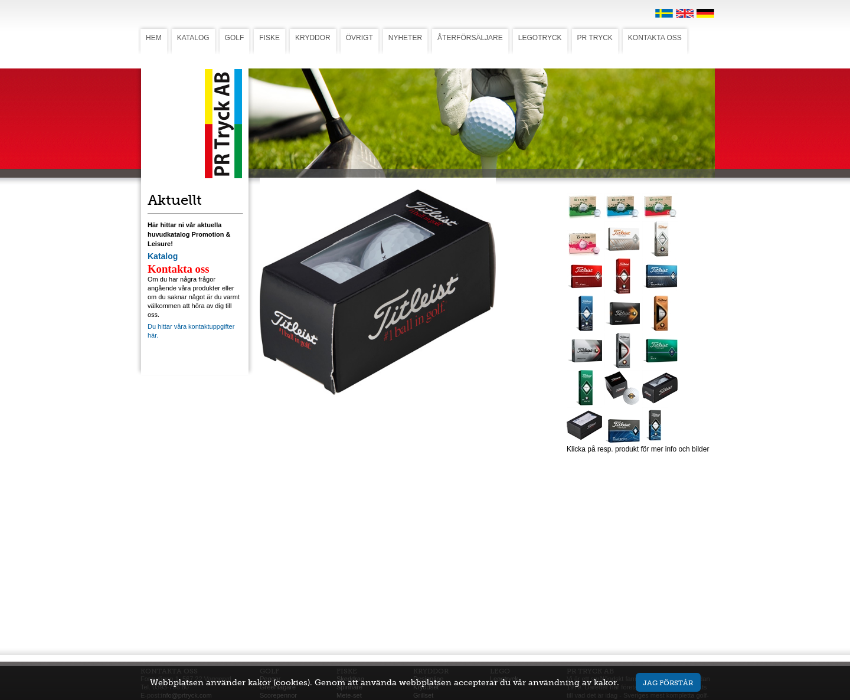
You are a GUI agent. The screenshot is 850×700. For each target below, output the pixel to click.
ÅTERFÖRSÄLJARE (470, 38)
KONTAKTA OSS (655, 38)
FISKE (269, 38)
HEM (154, 38)
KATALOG (193, 38)
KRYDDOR (313, 38)
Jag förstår (668, 682)
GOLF (234, 38)
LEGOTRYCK (540, 38)
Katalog (163, 256)
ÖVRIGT (359, 38)
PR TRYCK (595, 38)
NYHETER (405, 38)
